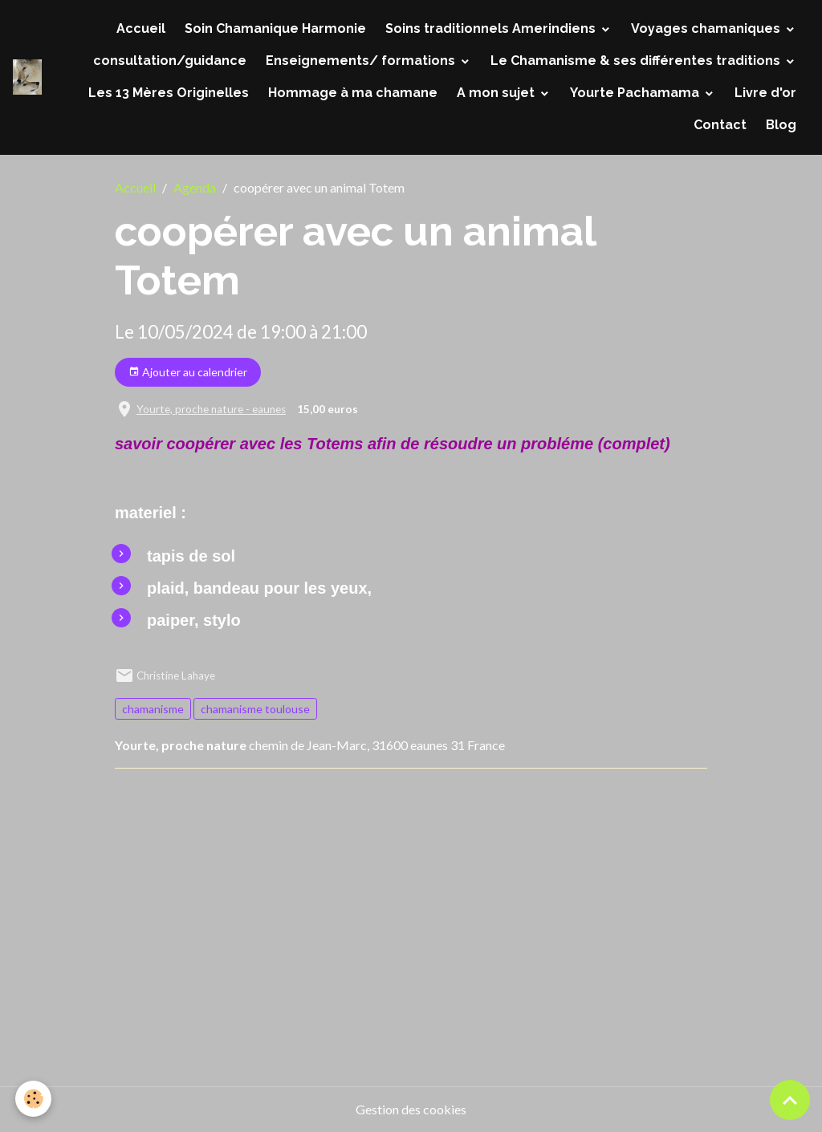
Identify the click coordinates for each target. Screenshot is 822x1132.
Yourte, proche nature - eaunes (211, 409)
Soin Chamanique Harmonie (275, 28)
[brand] (27, 76)
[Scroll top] (790, 1100)
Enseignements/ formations (362, 60)
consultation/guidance (169, 60)
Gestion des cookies (411, 1109)
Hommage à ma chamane (352, 92)
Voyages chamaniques (707, 28)
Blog (781, 124)
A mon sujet (497, 92)
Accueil (140, 28)
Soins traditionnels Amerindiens (492, 28)
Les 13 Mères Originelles (168, 92)
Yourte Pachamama (636, 92)
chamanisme (153, 709)
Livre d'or (765, 92)
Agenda (194, 187)
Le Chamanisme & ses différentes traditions (636, 60)
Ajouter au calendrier (187, 372)
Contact (720, 124)
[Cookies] (34, 1099)
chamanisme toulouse (255, 709)
